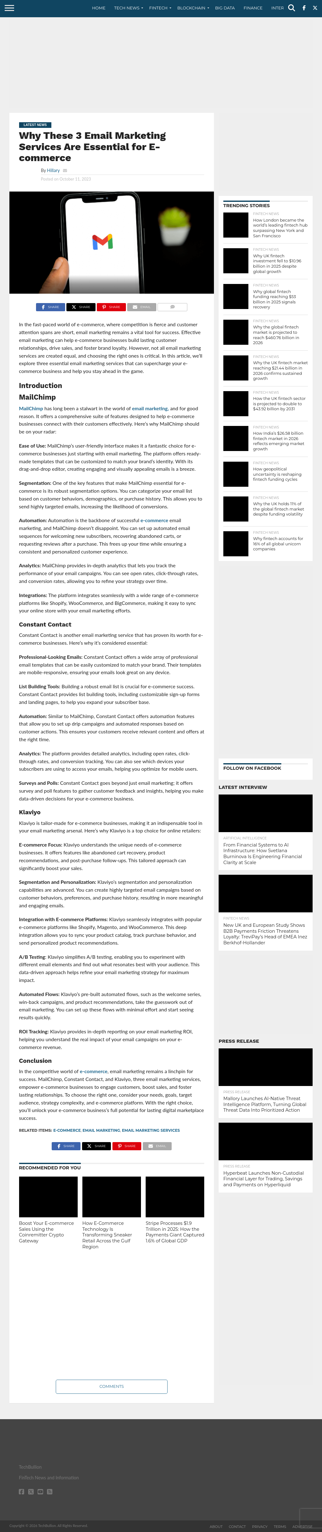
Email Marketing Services (151, 1130)
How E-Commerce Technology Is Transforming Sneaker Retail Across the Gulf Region (107, 1235)
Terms (280, 1526)
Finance (253, 7)
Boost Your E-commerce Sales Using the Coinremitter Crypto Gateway (46, 1232)
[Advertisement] (161, 64)
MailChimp (31, 408)
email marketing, (150, 408)
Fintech (158, 7)
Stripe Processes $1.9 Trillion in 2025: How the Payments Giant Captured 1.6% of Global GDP (175, 1232)
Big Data (225, 7)
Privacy (259, 1526)
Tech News (127, 7)
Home (99, 7)
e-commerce (154, 520)
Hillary (53, 170)
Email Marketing (101, 1130)
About (216, 1526)
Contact (237, 1526)
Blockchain (191, 7)
